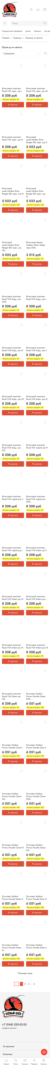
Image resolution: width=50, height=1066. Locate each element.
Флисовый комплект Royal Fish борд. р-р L (36, 298)
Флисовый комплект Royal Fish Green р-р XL (12, 598)
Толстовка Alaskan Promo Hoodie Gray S (36, 746)
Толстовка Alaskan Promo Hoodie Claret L (12, 746)
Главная (5, 37)
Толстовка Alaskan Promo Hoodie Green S (12, 898)
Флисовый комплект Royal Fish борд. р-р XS (13, 398)
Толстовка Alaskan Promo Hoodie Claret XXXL (35, 796)
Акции (28, 31)
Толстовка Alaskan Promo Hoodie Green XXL (35, 847)
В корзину (13, 104)
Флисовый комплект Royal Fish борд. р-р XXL (11, 447)
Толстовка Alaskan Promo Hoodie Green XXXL (35, 696)
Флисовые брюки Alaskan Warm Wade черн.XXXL (35, 245)
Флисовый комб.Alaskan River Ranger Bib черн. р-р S (36, 139)
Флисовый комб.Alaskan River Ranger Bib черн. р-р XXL (11, 246)
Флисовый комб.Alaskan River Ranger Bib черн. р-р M (13, 191)
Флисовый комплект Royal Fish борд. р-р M (12, 349)
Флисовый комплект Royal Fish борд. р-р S (36, 349)
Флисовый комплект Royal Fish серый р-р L (12, 549)
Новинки (37, 31)
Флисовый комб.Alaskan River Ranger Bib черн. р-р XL (35, 192)
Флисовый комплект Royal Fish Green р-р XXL (11, 696)
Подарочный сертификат (12, 31)
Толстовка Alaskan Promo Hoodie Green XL (11, 947)
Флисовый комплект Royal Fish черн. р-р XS (37, 90)
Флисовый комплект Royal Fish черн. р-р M (12, 138)
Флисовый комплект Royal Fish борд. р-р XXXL (11, 299)
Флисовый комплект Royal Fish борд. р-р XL (37, 398)
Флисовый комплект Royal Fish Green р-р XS (37, 646)
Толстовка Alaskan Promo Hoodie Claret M (13, 846)
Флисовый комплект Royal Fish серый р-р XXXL (35, 499)
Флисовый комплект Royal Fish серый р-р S (12, 498)
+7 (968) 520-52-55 (14, 1024)
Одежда (17, 37)
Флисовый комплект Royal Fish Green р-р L (36, 598)
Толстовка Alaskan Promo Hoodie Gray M (36, 898)
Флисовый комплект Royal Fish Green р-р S (36, 549)
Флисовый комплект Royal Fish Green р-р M (12, 646)
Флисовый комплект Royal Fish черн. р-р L (12, 90)
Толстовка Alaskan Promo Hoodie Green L (36, 946)
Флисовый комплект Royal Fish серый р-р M (37, 446)
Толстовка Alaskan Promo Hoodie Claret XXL (11, 796)
